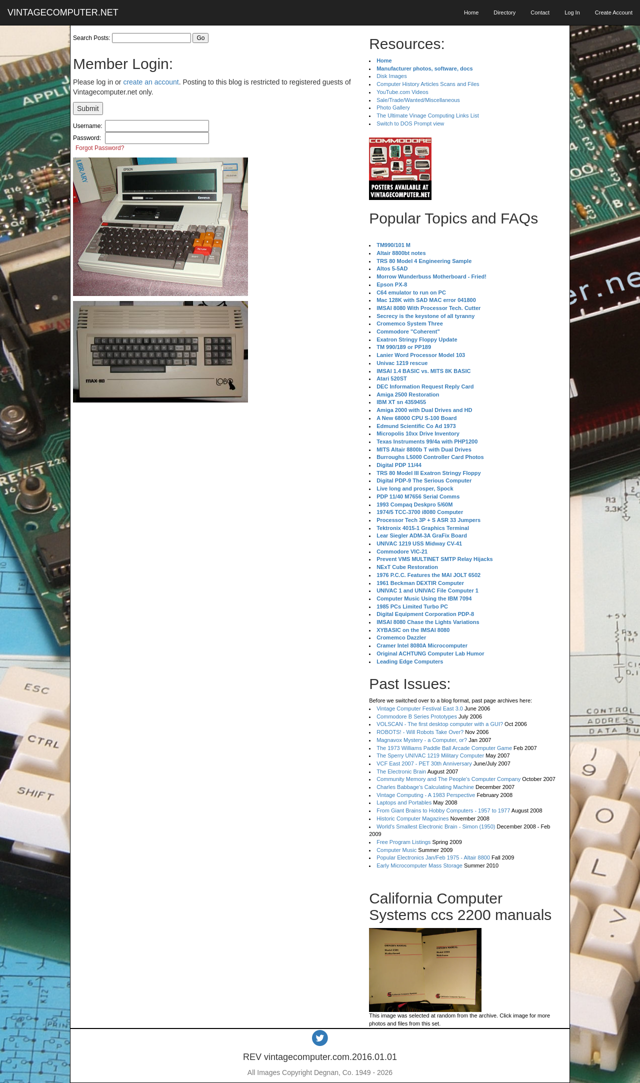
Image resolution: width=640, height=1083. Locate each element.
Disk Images (391, 76)
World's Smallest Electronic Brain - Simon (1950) (435, 827)
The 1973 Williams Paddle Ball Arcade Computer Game (444, 748)
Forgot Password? (100, 148)
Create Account (613, 13)
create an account (150, 82)
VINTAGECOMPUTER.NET (63, 13)
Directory (505, 13)
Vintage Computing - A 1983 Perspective (425, 795)
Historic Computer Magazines (412, 819)
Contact (540, 13)
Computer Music (396, 850)
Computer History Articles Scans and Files (427, 84)
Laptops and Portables (404, 803)
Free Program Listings (403, 842)
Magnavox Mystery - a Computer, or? (421, 740)
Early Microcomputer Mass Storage (419, 865)
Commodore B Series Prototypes (416, 717)
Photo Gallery (393, 107)
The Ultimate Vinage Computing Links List (427, 115)
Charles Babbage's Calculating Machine (425, 787)
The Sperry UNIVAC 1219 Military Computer (430, 755)
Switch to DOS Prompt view (410, 123)
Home (471, 13)
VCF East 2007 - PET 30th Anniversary (424, 763)
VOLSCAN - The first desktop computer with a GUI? (439, 724)
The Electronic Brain (401, 771)
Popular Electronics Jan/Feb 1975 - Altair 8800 (433, 857)
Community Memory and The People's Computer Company (448, 779)
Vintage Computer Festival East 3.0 (419, 709)
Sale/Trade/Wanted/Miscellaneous (418, 100)
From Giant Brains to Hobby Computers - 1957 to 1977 (443, 811)
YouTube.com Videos (402, 92)
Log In (572, 13)
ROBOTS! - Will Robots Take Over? (420, 732)
